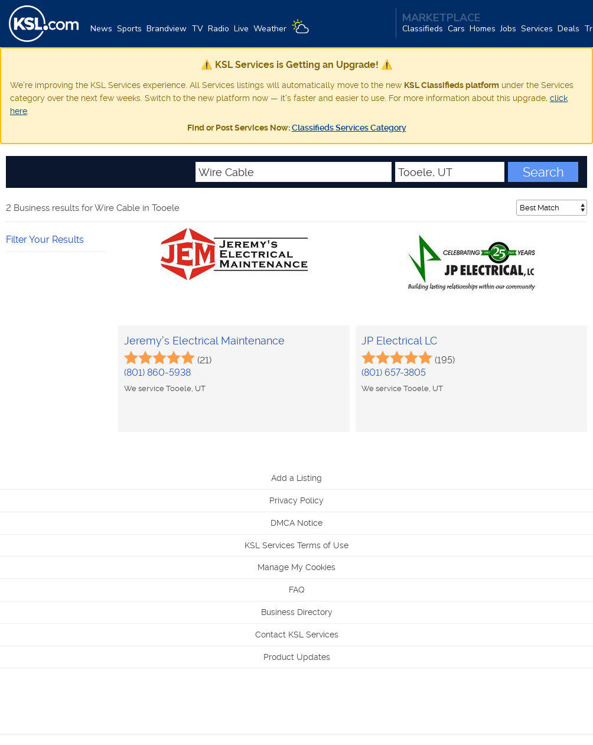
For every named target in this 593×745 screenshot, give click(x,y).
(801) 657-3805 (393, 372)
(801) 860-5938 (157, 372)
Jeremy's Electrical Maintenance (204, 340)
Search (543, 172)
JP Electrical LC (399, 340)
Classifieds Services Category (349, 127)
